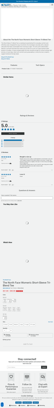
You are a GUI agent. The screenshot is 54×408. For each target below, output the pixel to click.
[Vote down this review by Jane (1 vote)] (13, 170)
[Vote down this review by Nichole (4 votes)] (13, 185)
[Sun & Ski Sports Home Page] (5, 5)
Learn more (19, 200)
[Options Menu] (52, 170)
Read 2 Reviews (13, 288)
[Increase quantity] (11, 330)
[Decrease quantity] (4, 330)
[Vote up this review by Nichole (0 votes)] (10, 185)
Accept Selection (27, 402)
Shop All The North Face (7, 57)
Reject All (36, 402)
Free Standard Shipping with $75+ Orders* (27, 1)
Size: (4, 322)
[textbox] (27, 198)
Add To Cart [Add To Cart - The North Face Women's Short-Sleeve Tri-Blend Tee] (27, 344)
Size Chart (50, 321)
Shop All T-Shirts (5, 58)
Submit (44, 367)
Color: (4, 294)
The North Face (7, 279)
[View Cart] (52, 5)
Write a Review (13, 133)
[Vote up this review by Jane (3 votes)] (10, 170)
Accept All (18, 402)
